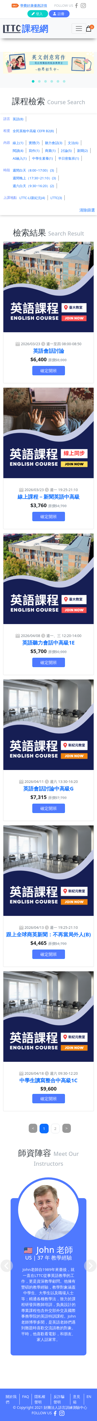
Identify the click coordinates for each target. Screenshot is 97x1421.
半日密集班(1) (68, 158)
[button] (33, 81)
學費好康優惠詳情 (33, 5)
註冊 (61, 13)
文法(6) (73, 142)
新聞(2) (82, 150)
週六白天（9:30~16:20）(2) (33, 185)
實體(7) (34, 142)
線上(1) (18, 142)
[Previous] (33, 1128)
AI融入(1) (20, 158)
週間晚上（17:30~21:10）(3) (34, 178)
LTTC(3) (56, 197)
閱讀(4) (18, 150)
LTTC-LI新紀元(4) (32, 197)
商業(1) (50, 150)
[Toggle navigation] (79, 28)
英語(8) (18, 119)
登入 (39, 13)
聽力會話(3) (53, 142)
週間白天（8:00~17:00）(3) (33, 170)
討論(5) (66, 150)
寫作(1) (34, 150)
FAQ (25, 1396)
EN (89, 1396)
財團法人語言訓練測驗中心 (65, 1407)
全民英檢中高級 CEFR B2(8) (33, 131)
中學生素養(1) (42, 158)
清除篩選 (87, 210)
